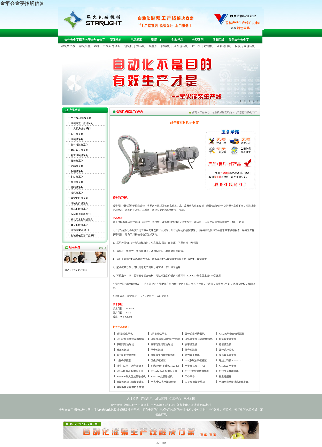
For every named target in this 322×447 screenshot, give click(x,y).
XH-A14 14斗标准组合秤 (164, 371)
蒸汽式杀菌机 (192, 355)
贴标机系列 (77, 166)
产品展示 (136, 39)
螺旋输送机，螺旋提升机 (130, 381)
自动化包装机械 (112, 409)
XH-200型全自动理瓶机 (231, 333)
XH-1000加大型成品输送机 (131, 376)
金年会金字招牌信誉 (22, 3)
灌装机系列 (77, 139)
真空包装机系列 (79, 224)
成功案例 (161, 398)
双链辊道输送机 (125, 344)
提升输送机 (191, 349)
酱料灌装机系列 (79, 144)
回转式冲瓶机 (226, 349)
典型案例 (198, 39)
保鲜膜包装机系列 (81, 214)
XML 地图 (160, 443)
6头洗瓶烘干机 (159, 333)
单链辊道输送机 (227, 339)
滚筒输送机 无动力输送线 (199, 339)
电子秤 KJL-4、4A (195, 365)
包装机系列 (77, 134)
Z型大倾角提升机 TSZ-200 (165, 365)
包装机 (128, 46)
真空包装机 (181, 46)
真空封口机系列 (79, 198)
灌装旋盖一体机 (89, 46)
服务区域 (218, 39)
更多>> (103, 248)
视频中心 (156, 39)
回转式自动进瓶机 (195, 333)
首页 (194, 112)
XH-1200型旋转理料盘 (197, 371)
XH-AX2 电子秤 (227, 365)
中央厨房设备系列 (81, 128)
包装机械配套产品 (222, 112)
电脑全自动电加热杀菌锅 (130, 387)
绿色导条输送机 (227, 355)
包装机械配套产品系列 (83, 235)
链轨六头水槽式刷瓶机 (163, 355)
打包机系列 (77, 182)
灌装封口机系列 (79, 203)
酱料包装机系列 (79, 150)
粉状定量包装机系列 (82, 219)
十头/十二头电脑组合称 (163, 381)
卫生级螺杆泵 (158, 360)
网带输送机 (157, 349)
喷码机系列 (77, 192)
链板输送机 (225, 344)
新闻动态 (115, 39)
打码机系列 (77, 187)
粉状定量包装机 (245, 46)
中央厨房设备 (111, 46)
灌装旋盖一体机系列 (82, 123)
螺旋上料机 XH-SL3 (230, 360)
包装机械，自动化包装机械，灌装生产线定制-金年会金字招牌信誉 (94, 21)
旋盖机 (153, 46)
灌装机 (140, 46)
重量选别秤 (225, 376)
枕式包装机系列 (79, 208)
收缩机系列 (77, 171)
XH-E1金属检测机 (229, 371)
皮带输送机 (191, 344)
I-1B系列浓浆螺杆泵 (196, 360)
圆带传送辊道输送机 (162, 344)
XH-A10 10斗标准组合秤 (130, 371)
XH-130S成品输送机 (162, 376)
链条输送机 (123, 349)
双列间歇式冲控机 (126, 355)
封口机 (196, 46)
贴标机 (165, 46)
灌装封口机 (224, 46)
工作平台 (190, 376)
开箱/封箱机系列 (80, 230)
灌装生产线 (68, 46)
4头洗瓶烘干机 (125, 333)
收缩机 (208, 46)
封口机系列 (77, 176)
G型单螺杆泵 (124, 360)
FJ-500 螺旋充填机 (195, 381)
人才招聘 (132, 398)
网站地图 (189, 398)
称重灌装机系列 (79, 155)
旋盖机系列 (77, 160)
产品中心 (204, 112)
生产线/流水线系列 (81, 118)
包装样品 (177, 39)
